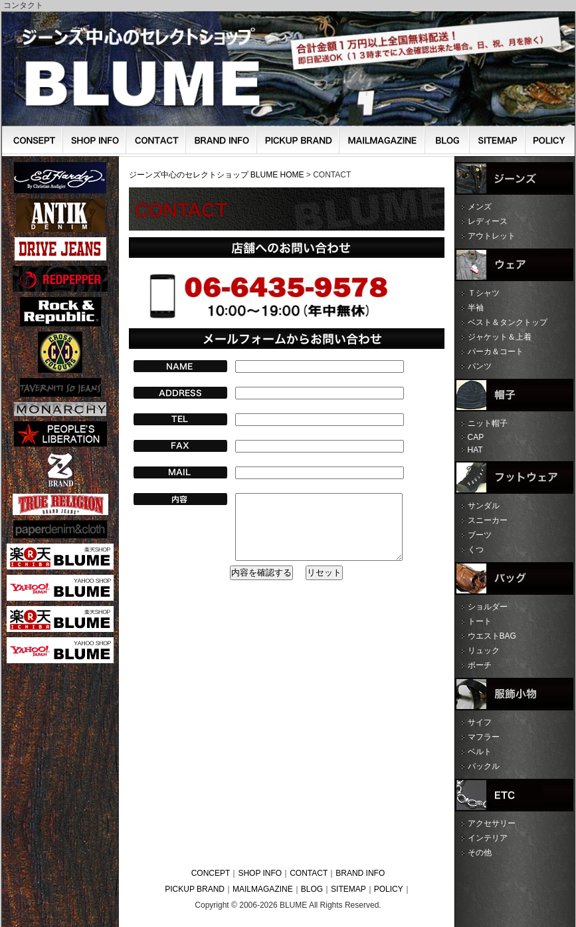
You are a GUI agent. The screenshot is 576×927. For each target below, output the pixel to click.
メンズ (480, 206)
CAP (476, 437)
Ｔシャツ (484, 293)
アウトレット (492, 236)
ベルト (480, 751)
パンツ (480, 366)
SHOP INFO (260, 873)
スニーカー (488, 520)
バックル (484, 766)
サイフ (480, 722)
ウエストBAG (492, 636)
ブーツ (480, 535)
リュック (484, 650)
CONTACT (309, 873)
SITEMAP (348, 889)
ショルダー (488, 606)
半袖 (476, 307)
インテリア (488, 838)
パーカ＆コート (496, 351)
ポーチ (480, 665)
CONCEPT (211, 873)
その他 (480, 852)
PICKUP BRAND (195, 889)
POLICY (388, 889)
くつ (476, 549)
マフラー (484, 737)
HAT (475, 450)
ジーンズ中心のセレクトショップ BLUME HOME (216, 174)
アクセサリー (492, 823)
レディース (488, 221)
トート (480, 621)
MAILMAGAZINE (263, 889)
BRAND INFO (360, 873)
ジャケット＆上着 (499, 337)
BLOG (312, 889)
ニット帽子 (488, 423)
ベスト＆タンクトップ (507, 322)
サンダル (484, 505)
